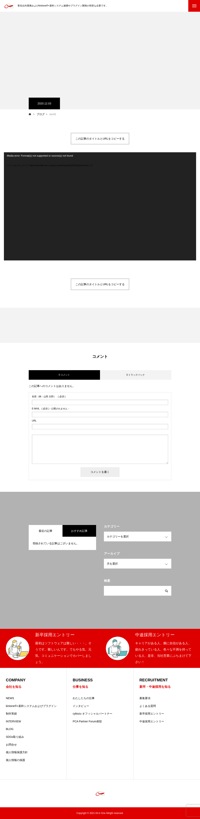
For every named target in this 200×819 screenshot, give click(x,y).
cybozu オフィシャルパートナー (92, 713)
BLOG (9, 729)
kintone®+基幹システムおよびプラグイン (31, 706)
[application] (100, 206)
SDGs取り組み (15, 736)
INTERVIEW (13, 721)
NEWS (10, 698)
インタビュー (81, 706)
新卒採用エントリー (151, 713)
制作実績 (11, 713)
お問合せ (11, 744)
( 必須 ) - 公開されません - (50, 408)
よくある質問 (147, 706)
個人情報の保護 (15, 760)
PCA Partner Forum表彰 (87, 721)
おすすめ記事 (79, 530)
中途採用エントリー (151, 721)
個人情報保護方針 (17, 752)
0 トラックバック (135, 374)
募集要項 (144, 698)
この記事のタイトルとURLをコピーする (100, 138)
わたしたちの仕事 (84, 698)
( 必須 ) (48, 396)
